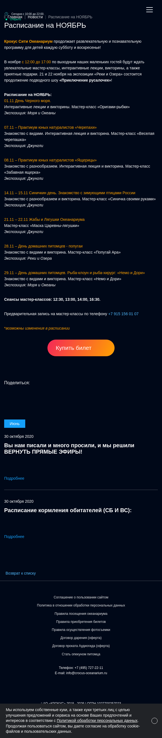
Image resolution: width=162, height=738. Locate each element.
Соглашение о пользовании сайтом (81, 597)
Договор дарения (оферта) (81, 638)
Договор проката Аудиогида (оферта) (81, 646)
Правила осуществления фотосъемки (81, 630)
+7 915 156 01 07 (123, 314)
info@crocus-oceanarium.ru (86, 673)
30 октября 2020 (19, 436)
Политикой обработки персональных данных (97, 720)
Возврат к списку (21, 573)
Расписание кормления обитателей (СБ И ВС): (68, 510)
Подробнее (18, 478)
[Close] (154, 721)
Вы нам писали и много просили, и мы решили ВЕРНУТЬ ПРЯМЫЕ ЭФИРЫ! (69, 448)
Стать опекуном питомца (81, 654)
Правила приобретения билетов (81, 622)
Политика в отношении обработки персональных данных (81, 605)
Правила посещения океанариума (81, 614)
